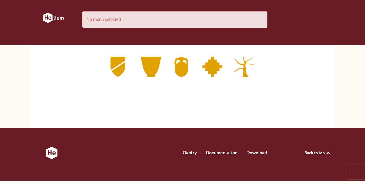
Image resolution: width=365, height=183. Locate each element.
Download (256, 152)
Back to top (317, 152)
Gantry (190, 152)
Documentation (222, 152)
